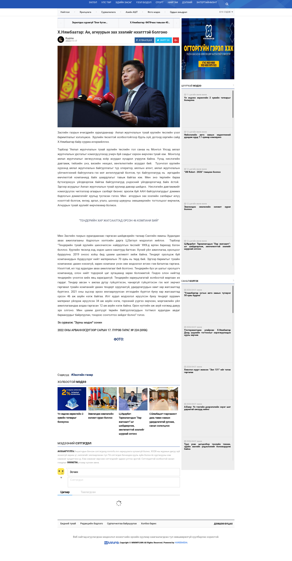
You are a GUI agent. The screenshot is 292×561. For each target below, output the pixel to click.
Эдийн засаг (123, 2)
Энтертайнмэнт (206, 2)
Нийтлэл (65, 12)
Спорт (160, 2)
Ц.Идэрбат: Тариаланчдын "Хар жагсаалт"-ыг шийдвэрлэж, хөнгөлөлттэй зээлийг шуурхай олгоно (131, 423)
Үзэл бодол (143, 2)
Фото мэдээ (154, 12)
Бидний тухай (68, 523)
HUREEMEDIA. (181, 542)
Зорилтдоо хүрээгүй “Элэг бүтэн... (89, 22)
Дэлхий (187, 2)
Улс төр (106, 2)
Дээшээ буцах (223, 523)
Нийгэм (173, 2)
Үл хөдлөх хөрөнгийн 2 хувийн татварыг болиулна (70, 417)
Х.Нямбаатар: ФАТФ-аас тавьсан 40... (150, 22)
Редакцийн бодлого (91, 523)
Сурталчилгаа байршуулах (122, 523)
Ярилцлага (85, 12)
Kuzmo (70, 38)
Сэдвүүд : (64, 375)
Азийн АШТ (132, 12)
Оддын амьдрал (178, 12)
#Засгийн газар (82, 375)
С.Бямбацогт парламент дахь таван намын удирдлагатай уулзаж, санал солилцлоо (163, 419)
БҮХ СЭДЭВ (226, 11)
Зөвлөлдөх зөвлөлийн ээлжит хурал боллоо (101, 415)
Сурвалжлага (108, 12)
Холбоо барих (148, 523)
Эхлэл (93, 2)
